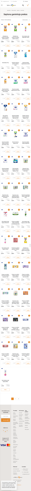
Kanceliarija (15, 444)
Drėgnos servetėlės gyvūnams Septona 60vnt (5, 355)
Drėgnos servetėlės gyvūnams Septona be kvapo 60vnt (26, 328)
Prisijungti (27, 429)
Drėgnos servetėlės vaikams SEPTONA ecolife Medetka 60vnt (15, 222)
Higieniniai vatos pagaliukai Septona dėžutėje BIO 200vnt (15, 196)
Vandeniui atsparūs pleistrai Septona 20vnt (15, 64)
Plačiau (5, 389)
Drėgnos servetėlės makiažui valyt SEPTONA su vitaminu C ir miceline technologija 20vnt (26, 303)
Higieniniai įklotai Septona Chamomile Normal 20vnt (5, 90)
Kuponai (26, 427)
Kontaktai (21, 423)
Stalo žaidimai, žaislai (14, 441)
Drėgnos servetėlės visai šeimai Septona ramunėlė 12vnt (5, 275)
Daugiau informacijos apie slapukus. (8, 487)
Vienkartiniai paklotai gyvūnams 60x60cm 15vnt (15, 249)
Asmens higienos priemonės (15, 434)
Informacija (21, 410)
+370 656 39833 (25, 472)
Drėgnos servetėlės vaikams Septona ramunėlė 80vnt (15, 275)
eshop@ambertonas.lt (25, 474)
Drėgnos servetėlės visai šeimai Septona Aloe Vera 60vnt (25, 275)
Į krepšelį (8, 45)
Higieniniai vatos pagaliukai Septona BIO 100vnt (25, 169)
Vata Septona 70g (5, 62)
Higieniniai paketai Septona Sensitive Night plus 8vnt (5, 169)
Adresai (26, 425)
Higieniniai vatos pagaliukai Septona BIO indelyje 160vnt (15, 302)
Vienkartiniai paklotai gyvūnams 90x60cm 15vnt (25, 355)
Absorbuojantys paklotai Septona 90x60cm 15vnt (15, 169)
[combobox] (26, 20)
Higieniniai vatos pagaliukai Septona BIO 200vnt (5, 196)
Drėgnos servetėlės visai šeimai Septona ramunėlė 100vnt (5, 302)
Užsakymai (27, 420)
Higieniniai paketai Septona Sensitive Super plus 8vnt (15, 117)
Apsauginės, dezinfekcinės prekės (15, 423)
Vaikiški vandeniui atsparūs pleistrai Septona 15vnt (25, 117)
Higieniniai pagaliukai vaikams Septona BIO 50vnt (26, 196)
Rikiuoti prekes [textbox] (25, 19)
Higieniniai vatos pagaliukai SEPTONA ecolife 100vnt (15, 355)
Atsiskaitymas (21, 421)
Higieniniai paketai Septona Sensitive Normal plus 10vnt (5, 143)
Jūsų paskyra (26, 411)
